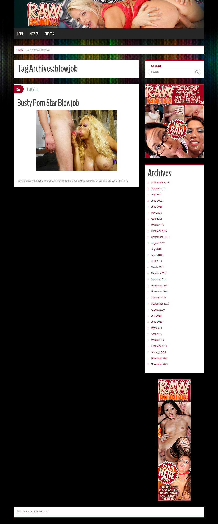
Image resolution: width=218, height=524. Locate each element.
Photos (49, 33)
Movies (34, 33)
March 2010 (157, 340)
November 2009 (159, 364)
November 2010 (159, 291)
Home (20, 33)
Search (156, 65)
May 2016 (156, 212)
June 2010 (156, 321)
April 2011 (156, 261)
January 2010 (158, 352)
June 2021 (156, 200)
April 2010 (156, 334)
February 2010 (159, 346)
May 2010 (156, 328)
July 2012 (156, 249)
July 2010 (156, 315)
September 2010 (160, 303)
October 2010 (158, 297)
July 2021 (156, 194)
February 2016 (159, 231)
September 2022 (160, 182)
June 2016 (156, 206)
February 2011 (159, 273)
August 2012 (158, 243)
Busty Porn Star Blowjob (48, 103)
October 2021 (158, 188)
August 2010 (158, 309)
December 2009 (159, 358)
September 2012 (160, 237)
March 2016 (157, 225)
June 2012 (156, 255)
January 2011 (158, 279)
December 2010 (159, 285)
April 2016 (156, 218)
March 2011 (157, 267)
